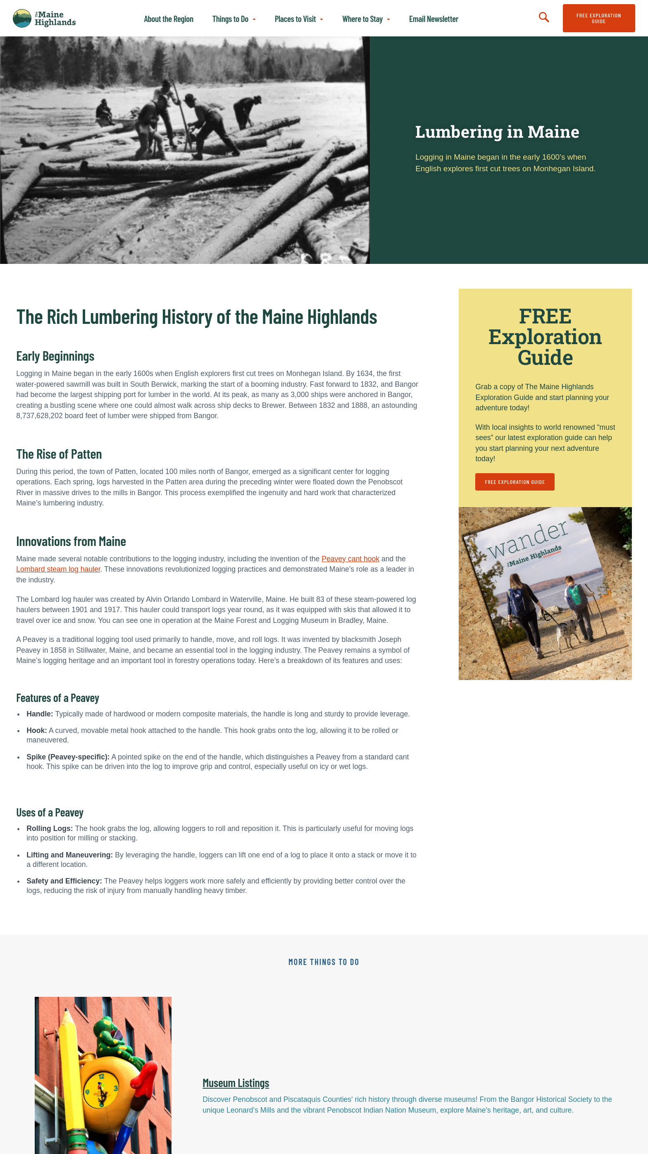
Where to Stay (362, 18)
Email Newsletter (433, 18)
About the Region (168, 18)
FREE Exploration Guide (599, 18)
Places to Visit (295, 18)
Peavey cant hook (350, 559)
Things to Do (230, 18)
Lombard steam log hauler (58, 569)
